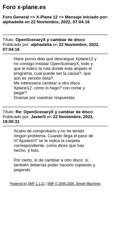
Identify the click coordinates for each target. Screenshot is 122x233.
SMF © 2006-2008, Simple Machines (74, 183)
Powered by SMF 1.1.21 (27, 183)
